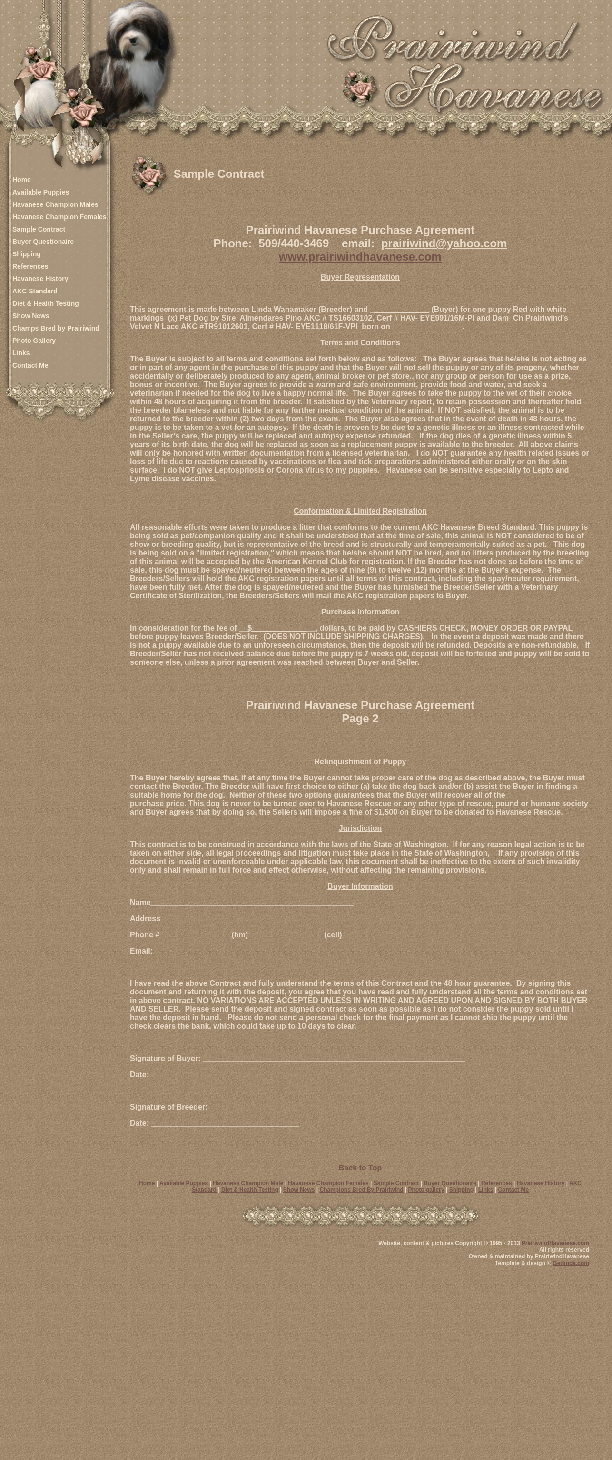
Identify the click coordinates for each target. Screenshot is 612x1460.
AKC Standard (35, 291)
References (30, 266)
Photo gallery (426, 1190)
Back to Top (360, 1168)
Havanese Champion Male (248, 1183)
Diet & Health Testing (45, 303)
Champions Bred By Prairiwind (362, 1190)
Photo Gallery (34, 340)
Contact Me (30, 365)
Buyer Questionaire (43, 241)
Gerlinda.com (571, 1263)
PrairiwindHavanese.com (555, 1243)
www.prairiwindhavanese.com (360, 256)
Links (21, 353)
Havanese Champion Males (55, 204)
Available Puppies (40, 192)
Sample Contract (38, 229)
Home (21, 180)
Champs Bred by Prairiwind (55, 328)
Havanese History (40, 278)
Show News (30, 316)
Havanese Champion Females (59, 217)
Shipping (26, 254)
